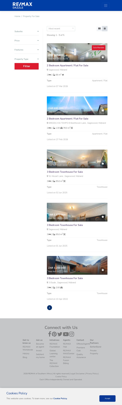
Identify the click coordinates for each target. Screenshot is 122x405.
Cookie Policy (61, 377)
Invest (39, 351)
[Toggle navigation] (105, 5)
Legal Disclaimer (77, 374)
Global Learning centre (53, 354)
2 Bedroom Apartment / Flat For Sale (67, 65)
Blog (25, 357)
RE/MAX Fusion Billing (67, 360)
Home (17, 16)
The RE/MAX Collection (54, 363)
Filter (26, 66)
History (26, 353)
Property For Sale (31, 16)
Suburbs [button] (27, 31)
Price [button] (27, 40)
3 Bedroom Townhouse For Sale (65, 185)
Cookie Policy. (60, 398)
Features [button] (27, 50)
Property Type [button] (27, 59)
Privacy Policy (92, 374)
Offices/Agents (83, 344)
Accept (107, 398)
